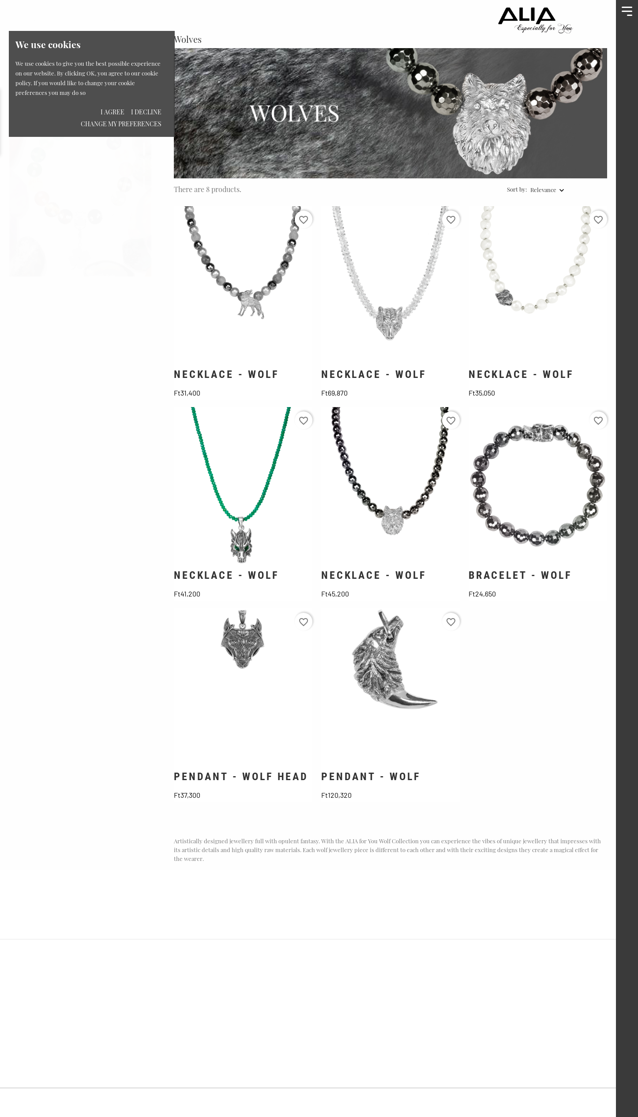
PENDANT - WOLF (370, 776)
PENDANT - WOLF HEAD (241, 776)
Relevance (543, 189)
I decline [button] (146, 112)
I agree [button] (112, 112)
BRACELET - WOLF (520, 575)
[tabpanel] (80, 158)
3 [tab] (144, 174)
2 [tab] (144, 157)
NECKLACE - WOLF (226, 374)
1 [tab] (144, 140)
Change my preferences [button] (121, 124)
